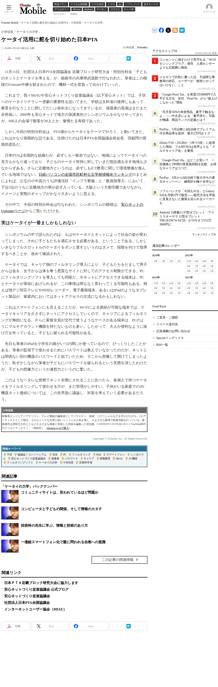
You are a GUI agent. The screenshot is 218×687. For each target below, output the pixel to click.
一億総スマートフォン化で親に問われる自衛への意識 (63, 542)
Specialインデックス (170, 338)
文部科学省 (85, 462)
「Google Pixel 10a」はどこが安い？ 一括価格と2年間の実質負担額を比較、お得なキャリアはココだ (187, 164)
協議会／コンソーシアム (32, 454)
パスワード (71, 458)
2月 (171, 261)
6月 (204, 266)
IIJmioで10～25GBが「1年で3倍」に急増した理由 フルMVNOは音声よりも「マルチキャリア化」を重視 (187, 146)
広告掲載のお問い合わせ (173, 331)
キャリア (89, 458)
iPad (98, 454)
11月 (196, 261)
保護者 (55, 458)
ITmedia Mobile (9, 22)
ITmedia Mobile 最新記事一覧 (175, 29)
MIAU (119, 458)
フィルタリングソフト (20, 462)
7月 (196, 266)
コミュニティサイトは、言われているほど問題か (59, 492)
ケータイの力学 (48, 462)
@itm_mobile (168, 29)
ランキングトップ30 (204, 234)
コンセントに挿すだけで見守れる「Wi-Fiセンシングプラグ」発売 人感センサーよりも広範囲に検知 (187, 63)
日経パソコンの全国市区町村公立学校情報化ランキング (85, 174)
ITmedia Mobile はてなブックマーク (182, 29)
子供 (9, 454)
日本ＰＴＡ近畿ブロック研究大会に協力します (41, 583)
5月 (212, 266)
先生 (55, 454)
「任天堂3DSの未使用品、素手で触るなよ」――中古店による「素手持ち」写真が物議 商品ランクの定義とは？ (187, 116)
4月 (155, 261)
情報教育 (105, 458)
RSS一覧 (162, 344)
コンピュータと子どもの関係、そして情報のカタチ (61, 509)
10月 (204, 261)
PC (65, 454)
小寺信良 (68, 462)
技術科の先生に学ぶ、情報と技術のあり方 (54, 525)
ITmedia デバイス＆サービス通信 (154, 29)
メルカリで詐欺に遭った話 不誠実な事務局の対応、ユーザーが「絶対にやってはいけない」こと (187, 81)
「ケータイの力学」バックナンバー (29, 486)
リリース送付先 (167, 324)
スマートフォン (115, 454)
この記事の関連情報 (117, 560)
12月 (189, 261)
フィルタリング (81, 454)
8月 (188, 266)
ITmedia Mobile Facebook (161, 29)
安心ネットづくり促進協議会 (28, 458)
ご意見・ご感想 (167, 317)
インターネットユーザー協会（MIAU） (35, 609)
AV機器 (133, 458)
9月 (212, 261)
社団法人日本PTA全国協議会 (27, 603)
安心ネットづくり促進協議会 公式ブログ (36, 589)
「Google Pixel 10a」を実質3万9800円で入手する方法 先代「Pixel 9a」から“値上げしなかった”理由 (188, 98)
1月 (179, 261)
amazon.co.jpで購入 (58, 428)
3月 (163, 261)
